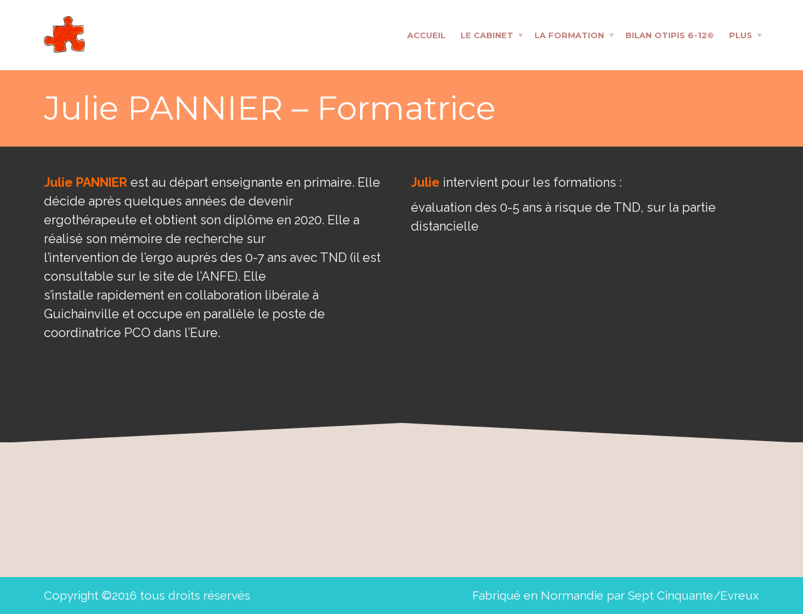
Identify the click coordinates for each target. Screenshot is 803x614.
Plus (740, 34)
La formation (569, 34)
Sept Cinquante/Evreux (693, 595)
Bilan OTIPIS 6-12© (669, 34)
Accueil (426, 34)
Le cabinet (486, 34)
